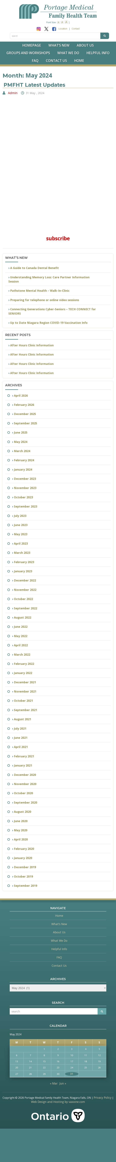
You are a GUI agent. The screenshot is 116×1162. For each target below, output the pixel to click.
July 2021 (20, 728)
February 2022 (24, 664)
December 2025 (25, 414)
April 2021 (21, 747)
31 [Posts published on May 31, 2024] (71, 1074)
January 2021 (23, 765)
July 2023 (20, 516)
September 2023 (25, 506)
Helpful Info (98, 53)
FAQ (35, 60)
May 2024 (20, 442)
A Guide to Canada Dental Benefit (34, 268)
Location (63, 28)
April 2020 (21, 839)
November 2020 (25, 784)
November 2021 (25, 691)
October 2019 (23, 876)
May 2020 (20, 830)
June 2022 (20, 627)
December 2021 (25, 682)
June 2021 (20, 738)
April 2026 (21, 395)
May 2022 (20, 636)
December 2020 (25, 775)
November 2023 (25, 488)
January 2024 (23, 469)
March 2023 (22, 553)
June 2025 (20, 432)
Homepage (31, 45)
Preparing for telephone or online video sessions (44, 300)
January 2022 (23, 673)
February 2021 (24, 756)
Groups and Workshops (28, 53)
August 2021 (22, 719)
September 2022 (25, 608)
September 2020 (25, 802)
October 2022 (23, 599)
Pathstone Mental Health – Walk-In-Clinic (39, 291)
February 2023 (24, 562)
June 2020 (20, 821)
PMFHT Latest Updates (34, 85)
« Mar (54, 1083)
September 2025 (25, 423)
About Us (85, 45)
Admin (12, 93)
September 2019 (25, 886)
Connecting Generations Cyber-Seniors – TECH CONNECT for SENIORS (52, 311)
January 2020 (23, 858)
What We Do (68, 53)
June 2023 (20, 525)
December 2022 (25, 580)
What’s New (58, 45)
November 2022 (25, 590)
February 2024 (24, 460)
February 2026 (24, 405)
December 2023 (25, 479)
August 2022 (22, 617)
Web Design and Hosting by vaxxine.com (58, 1102)
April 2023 (21, 543)
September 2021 (25, 710)
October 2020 (23, 793)
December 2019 (25, 867)
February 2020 (24, 849)
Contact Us (56, 60)
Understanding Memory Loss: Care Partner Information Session (49, 279)
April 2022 (21, 645)
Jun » (62, 1083)
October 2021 (23, 701)
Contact (75, 28)
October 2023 (23, 497)
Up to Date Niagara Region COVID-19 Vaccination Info (49, 323)
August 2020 (22, 812)
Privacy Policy (102, 1097)
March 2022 (22, 654)
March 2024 (22, 451)
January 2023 (23, 571)
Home (79, 60)
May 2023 (20, 534)
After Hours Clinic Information (32, 345)
